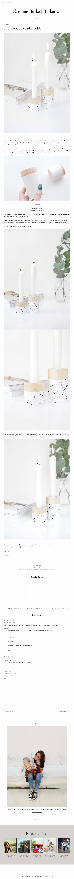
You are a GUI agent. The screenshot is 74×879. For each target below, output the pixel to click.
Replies (12, 637)
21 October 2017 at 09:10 (9, 622)
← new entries (9, 711)
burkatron (11, 641)
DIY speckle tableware (47, 545)
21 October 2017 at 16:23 (9, 658)
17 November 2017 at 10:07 (14, 643)
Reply (5, 633)
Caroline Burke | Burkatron (37, 11)
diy (38, 569)
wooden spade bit (9, 436)
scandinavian (51, 569)
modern (46, 569)
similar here (30, 214)
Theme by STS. (49, 876)
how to (41, 569)
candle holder (27, 569)
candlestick (34, 569)
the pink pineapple (9, 656)
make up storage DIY (48, 436)
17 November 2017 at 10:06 (10, 673)
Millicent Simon (9, 620)
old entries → (64, 711)
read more (37, 814)
